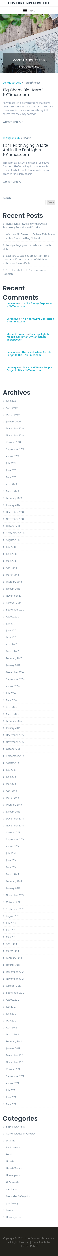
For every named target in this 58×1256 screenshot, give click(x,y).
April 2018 (11, 567)
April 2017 (11, 644)
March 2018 (12, 574)
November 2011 (14, 1062)
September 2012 (15, 992)
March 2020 (13, 414)
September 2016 (15, 679)
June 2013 (11, 930)
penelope (12, 303)
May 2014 (11, 867)
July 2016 (11, 693)
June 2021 (11, 400)
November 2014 (15, 825)
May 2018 (11, 560)
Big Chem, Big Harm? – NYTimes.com (25, 92)
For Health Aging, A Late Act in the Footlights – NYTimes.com (25, 150)
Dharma (10, 1140)
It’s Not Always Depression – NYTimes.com (30, 305)
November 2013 (15, 895)
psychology (12, 1203)
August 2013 (12, 916)
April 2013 (11, 943)
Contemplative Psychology (20, 1133)
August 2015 (12, 762)
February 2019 (14, 498)
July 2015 (11, 769)
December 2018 (15, 512)
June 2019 (11, 470)
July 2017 (10, 623)
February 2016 (14, 721)
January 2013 (13, 964)
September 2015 (15, 755)
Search (7, 198)
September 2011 (15, 1076)
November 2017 (15, 595)
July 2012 (11, 1006)
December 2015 (15, 735)
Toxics (9, 1210)
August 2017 (12, 616)
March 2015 (12, 797)
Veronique (13, 318)
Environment (13, 1147)
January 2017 (13, 665)
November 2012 (15, 978)
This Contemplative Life (29, 3)
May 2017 (11, 637)
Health (27, 138)
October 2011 (13, 1069)
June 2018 (11, 553)
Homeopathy (13, 1175)
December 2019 (15, 428)
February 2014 (14, 881)
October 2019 (13, 442)
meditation (12, 1189)
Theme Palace (30, 1246)
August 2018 (12, 539)
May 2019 (11, 477)
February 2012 (14, 1041)
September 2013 (15, 909)
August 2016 (12, 686)
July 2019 (11, 463)
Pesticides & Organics (18, 1196)
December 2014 (15, 818)
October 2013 (13, 902)
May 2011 (11, 1104)
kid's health (12, 1182)
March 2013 (12, 950)
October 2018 (13, 526)
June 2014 (11, 860)
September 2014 (15, 839)
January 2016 (13, 728)
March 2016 (12, 714)
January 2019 (13, 505)
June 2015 (11, 776)
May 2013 (11, 937)
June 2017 (11, 630)
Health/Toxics (32, 83)
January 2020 (13, 421)
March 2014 (12, 874)
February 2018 (14, 581)
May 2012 (11, 1020)
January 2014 (13, 888)
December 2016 (15, 672)
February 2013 (14, 957)
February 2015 (14, 804)
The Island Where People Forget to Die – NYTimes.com (29, 353)
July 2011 (10, 1090)
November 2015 (15, 741)
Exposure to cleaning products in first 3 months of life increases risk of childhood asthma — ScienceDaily (26, 259)
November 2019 (15, 435)
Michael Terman (16, 334)
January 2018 (13, 588)
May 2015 (11, 783)
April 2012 (11, 1027)
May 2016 (11, 700)
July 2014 (11, 853)
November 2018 (15, 519)
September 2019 (15, 449)
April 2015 (11, 790)
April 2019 (11, 484)
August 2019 (12, 456)
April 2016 (11, 707)
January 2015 (13, 811)
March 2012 (12, 1034)
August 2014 (12, 846)
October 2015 (13, 748)
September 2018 (15, 533)
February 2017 (14, 658)
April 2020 (12, 407)
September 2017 (15, 609)
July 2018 (11, 546)
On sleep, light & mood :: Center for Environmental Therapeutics (28, 336)
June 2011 (11, 1097)
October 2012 (13, 985)
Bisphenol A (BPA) (16, 1126)
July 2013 (11, 923)
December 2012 (15, 971)
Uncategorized (14, 1217)
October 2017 (13, 602)
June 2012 (11, 1013)
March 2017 (12, 651)
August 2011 (12, 1083)
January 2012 (13, 1048)
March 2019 (12, 491)
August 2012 (12, 999)
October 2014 (13, 832)
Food (8, 1154)
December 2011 (14, 1055)
